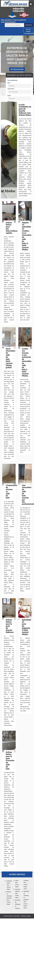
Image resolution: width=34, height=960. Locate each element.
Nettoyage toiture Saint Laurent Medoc (9, 885)
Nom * (9, 83)
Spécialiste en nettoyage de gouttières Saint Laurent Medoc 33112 (26, 900)
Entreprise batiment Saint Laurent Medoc (17, 893)
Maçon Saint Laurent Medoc (17, 883)
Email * (9, 95)
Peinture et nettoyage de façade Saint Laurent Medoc (9, 898)
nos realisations (17, 69)
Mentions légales (26, 916)
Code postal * (11, 88)
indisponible (18, 8)
